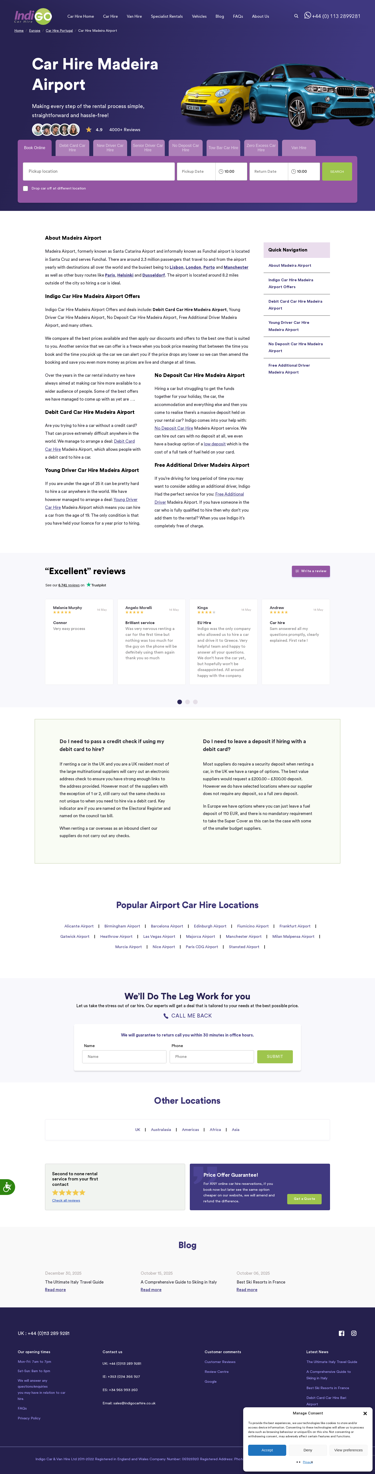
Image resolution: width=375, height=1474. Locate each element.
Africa (215, 1130)
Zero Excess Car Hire (261, 147)
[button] (365, 1413)
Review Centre (217, 1372)
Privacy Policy (29, 1418)
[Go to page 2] (187, 702)
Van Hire (134, 16)
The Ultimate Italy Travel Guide (331, 1362)
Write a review (311, 571)
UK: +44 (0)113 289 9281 (122, 1363)
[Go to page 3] (195, 702)
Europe (34, 30)
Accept (267, 1450)
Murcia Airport (128, 947)
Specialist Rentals (167, 16)
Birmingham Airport (122, 926)
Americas (190, 1130)
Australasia (161, 1130)
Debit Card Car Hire (72, 147)
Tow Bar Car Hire (223, 148)
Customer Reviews (220, 1362)
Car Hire (110, 16)
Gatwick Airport (75, 937)
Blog (220, 16)
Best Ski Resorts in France (327, 1388)
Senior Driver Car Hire (148, 147)
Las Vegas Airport (159, 937)
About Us (260, 16)
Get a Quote (304, 1199)
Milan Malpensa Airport (293, 937)
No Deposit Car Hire (185, 147)
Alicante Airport (79, 926)
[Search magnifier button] (296, 16)
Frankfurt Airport (295, 926)
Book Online (34, 148)
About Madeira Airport (290, 265)
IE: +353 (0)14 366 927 (121, 1377)
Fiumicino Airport (253, 926)
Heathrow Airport (116, 937)
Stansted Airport (244, 947)
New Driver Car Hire (110, 147)
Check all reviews (66, 1200)
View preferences (348, 1450)
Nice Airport (164, 947)
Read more (55, 1290)
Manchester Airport (244, 937)
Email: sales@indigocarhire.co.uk (129, 1403)
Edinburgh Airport (210, 926)
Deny (307, 1450)
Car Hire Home (80, 16)
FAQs (238, 16)
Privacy (308, 1462)
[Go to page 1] (179, 702)
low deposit (215, 444)
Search (337, 171)
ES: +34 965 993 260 (120, 1390)
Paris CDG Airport (202, 947)
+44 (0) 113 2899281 (336, 16)
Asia (236, 1130)
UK (137, 1130)
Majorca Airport (200, 937)
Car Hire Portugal (59, 30)
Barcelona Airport (167, 926)
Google (211, 1381)
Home (19, 30)
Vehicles (199, 16)
